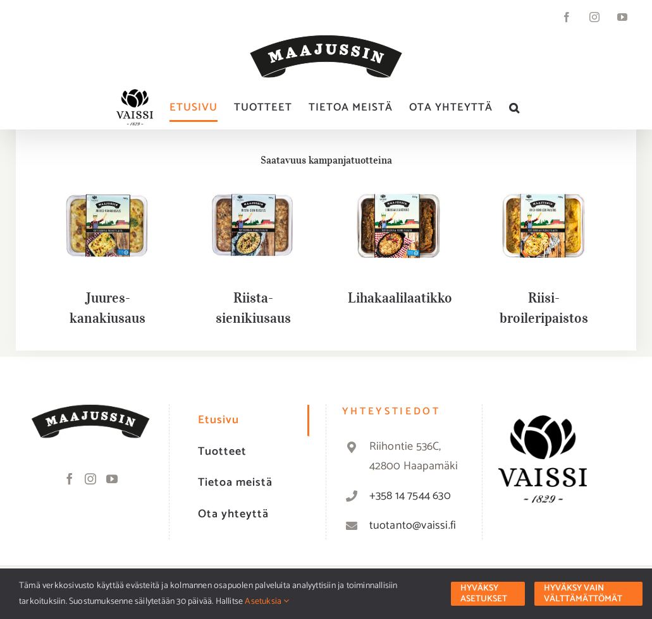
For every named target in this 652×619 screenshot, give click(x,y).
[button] (514, 107)
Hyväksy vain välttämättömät (583, 594)
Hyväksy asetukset (483, 594)
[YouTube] (112, 478)
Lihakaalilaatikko (400, 297)
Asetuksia (267, 601)
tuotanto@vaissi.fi (413, 525)
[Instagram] (90, 478)
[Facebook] (69, 478)
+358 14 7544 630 (410, 495)
